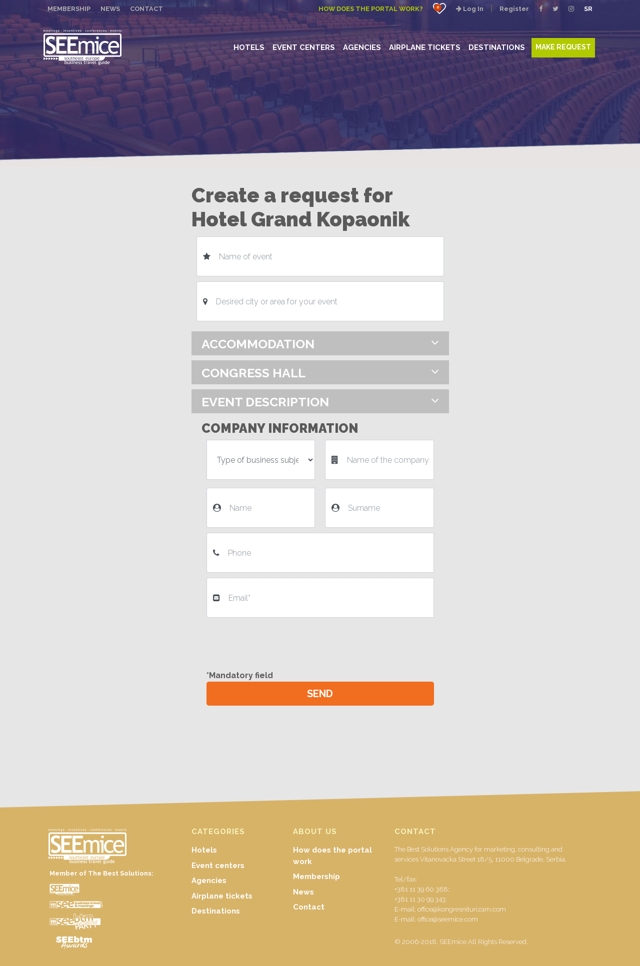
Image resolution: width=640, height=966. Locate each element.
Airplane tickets (222, 896)
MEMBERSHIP (69, 8)
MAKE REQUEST (563, 47)
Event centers (218, 865)
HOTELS (249, 47)
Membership (316, 876)
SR (588, 8)
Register (514, 8)
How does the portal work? (370, 8)
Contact (308, 907)
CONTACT (146, 8)
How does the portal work (332, 856)
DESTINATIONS (496, 47)
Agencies (209, 880)
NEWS (110, 8)
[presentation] (282, 642)
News (303, 892)
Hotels (204, 850)
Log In (470, 8)
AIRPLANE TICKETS (424, 47)
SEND (320, 694)
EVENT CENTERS (303, 47)
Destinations (216, 911)
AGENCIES (362, 47)
